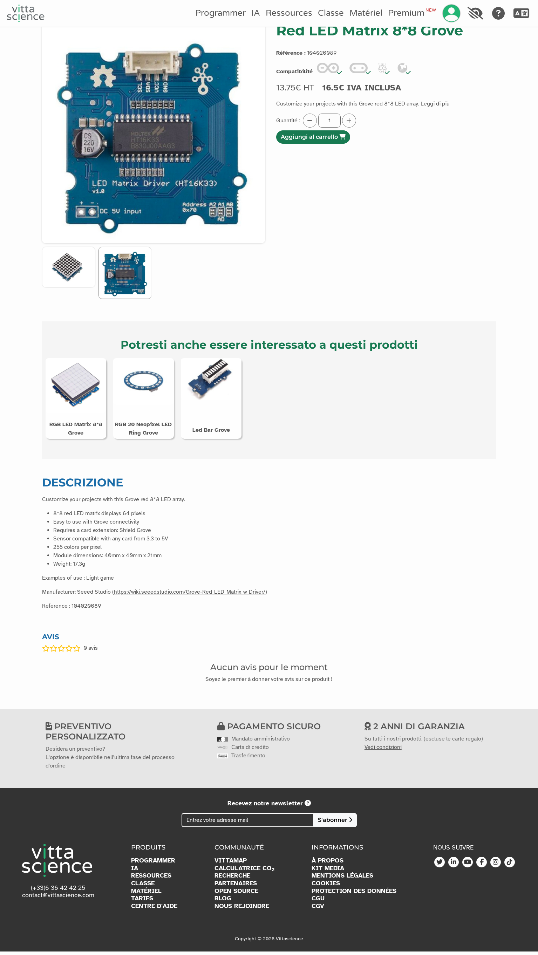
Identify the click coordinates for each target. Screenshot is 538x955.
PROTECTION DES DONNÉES (354, 894)
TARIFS (142, 901)
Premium (412, 13)
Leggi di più (435, 103)
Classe (331, 13)
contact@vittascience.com (58, 898)
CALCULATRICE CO (244, 871)
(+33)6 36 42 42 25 (58, 891)
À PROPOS (327, 863)
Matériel (365, 13)
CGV (318, 909)
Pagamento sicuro (269, 730)
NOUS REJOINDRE (241, 909)
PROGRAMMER (153, 863)
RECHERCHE (232, 879)
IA (255, 13)
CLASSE (143, 886)
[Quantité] (329, 121)
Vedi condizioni (383, 750)
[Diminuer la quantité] (310, 121)
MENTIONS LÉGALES (342, 879)
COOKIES (326, 886)
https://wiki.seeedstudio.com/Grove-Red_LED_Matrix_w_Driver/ (189, 595)
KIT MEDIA (328, 871)
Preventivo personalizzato (85, 735)
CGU (318, 901)
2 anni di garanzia (415, 730)
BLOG (222, 901)
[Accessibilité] (475, 13)
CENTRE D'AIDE (154, 909)
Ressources (289, 13)
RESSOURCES (151, 879)
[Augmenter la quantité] (349, 121)
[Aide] (498, 13)
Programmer (220, 13)
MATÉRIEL (146, 894)
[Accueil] (26, 13)
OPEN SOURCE (236, 894)
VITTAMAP (230, 863)
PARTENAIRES (235, 886)
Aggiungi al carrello (313, 137)
